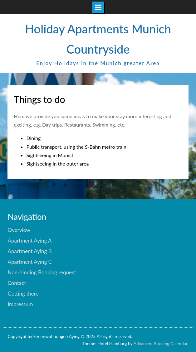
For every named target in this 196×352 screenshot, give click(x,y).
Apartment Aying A (29, 240)
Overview (18, 230)
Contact (16, 283)
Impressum (20, 304)
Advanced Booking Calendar (161, 343)
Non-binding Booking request (41, 272)
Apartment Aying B (29, 251)
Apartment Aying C (29, 261)
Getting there (22, 293)
